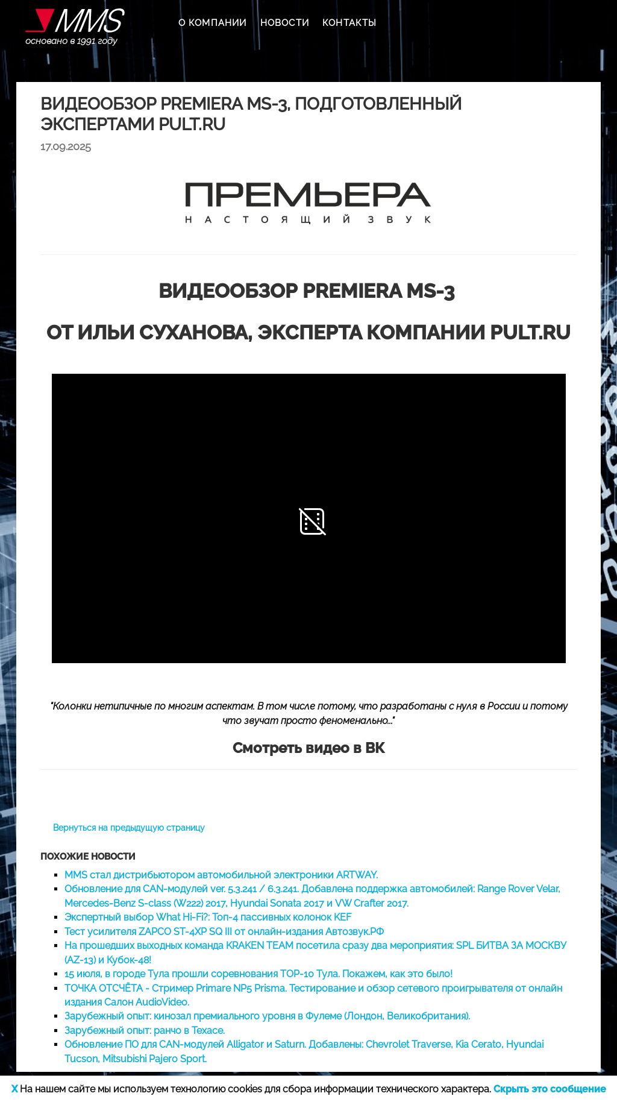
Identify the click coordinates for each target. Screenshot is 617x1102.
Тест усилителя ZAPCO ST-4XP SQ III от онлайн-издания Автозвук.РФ (224, 931)
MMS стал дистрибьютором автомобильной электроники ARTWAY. (221, 875)
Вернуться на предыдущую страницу (129, 828)
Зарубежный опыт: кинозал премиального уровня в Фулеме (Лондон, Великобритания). (267, 1016)
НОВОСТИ (284, 22)
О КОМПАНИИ (212, 22)
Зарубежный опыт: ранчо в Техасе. (144, 1030)
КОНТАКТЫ (349, 22)
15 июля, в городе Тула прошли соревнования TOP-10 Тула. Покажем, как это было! (258, 974)
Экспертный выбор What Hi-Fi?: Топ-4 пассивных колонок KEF (207, 917)
